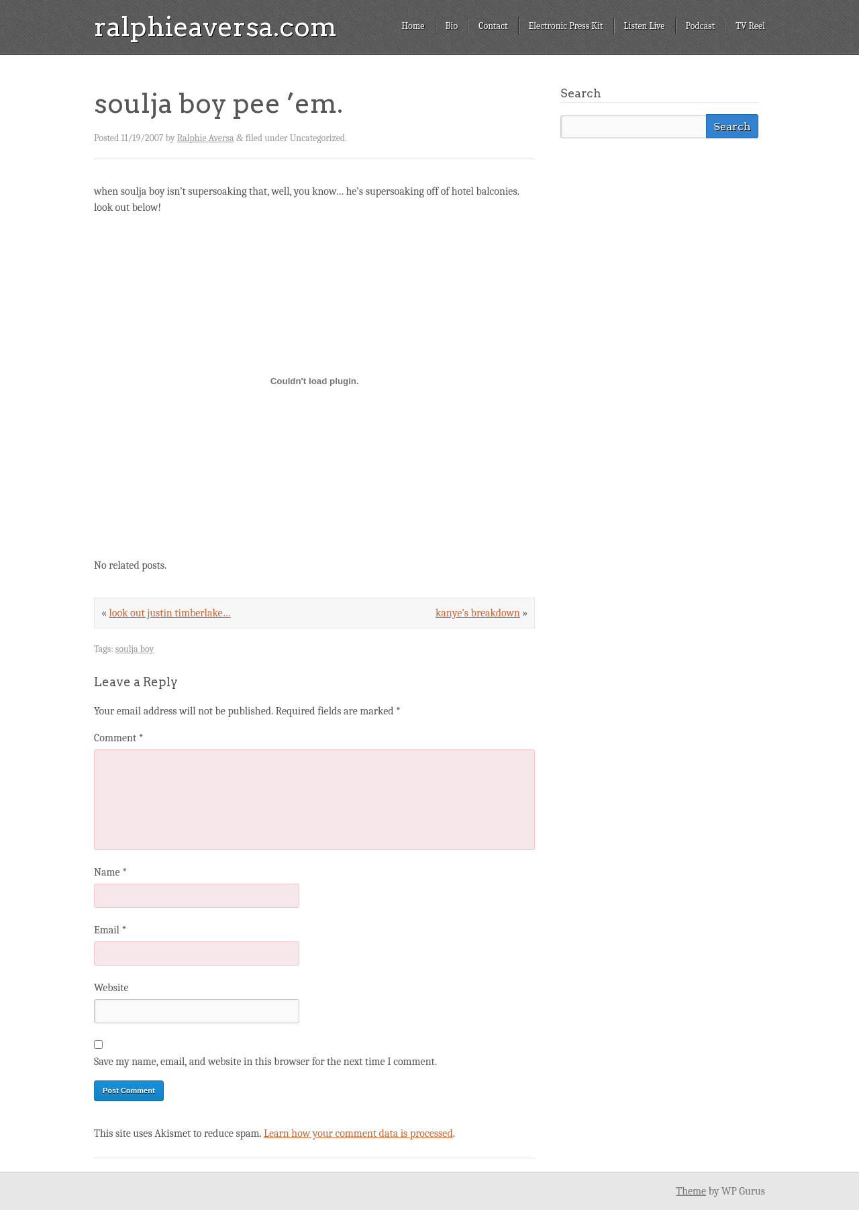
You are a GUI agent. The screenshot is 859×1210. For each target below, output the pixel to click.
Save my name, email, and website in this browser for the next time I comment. (265, 1062)
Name (110, 872)
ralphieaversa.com (215, 27)
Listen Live (644, 26)
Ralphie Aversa (205, 138)
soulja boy (134, 649)
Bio (452, 26)
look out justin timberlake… (169, 613)
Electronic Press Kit (566, 26)
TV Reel (750, 26)
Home (412, 26)
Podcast (700, 26)
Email (110, 930)
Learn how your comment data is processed (358, 1133)
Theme (691, 1191)
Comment (119, 738)
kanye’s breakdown (478, 613)
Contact (492, 26)
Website (111, 988)
